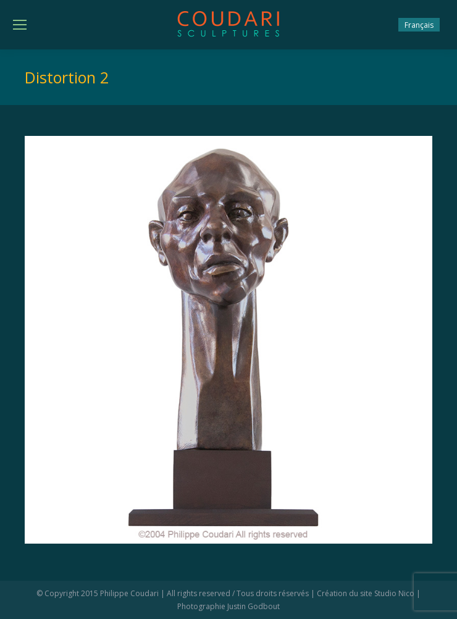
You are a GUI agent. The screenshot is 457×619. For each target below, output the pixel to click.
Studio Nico (394, 593)
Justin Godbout (253, 606)
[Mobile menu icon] (19, 24)
